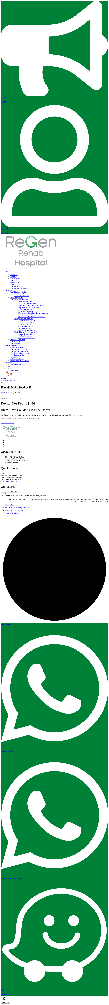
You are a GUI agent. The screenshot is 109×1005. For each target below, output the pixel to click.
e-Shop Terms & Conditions (14, 510)
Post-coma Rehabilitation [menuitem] (27, 315)
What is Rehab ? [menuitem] (19, 294)
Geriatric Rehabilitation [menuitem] (26, 338)
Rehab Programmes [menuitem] (16, 298)
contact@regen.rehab (11, 481)
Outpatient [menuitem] (17, 343)
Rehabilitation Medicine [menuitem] (18, 292)
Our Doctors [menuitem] (14, 273)
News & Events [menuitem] (15, 282)
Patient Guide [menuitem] (14, 357)
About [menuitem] (8, 271)
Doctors (4, 229)
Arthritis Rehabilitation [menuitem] (26, 322)
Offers (3, 97)
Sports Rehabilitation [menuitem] (25, 328)
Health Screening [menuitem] (11, 345)
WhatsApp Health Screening (13, 878)
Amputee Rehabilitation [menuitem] (26, 321)
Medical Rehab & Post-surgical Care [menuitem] (26, 332)
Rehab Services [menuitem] (11, 290)
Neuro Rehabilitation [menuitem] (21, 300)
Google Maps (6, 994)
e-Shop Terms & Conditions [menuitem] (19, 361)
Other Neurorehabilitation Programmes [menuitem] (31, 317)
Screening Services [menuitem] (16, 347)
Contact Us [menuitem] (14, 275)
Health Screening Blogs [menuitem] (22, 288)
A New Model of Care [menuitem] (21, 296)
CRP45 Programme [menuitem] (16, 364)
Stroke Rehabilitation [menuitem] (25, 301)
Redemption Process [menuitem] (17, 359)
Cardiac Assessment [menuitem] (25, 336)
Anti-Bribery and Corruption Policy (17, 507)
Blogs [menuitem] (12, 284)
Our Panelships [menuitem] (15, 279)
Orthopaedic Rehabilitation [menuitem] (23, 319)
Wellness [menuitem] (9, 363)
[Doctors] (54, 227)
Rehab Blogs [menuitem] (18, 286)
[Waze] (54, 988)
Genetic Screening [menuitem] (20, 349)
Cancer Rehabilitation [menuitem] (25, 334)
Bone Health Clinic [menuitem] (25, 324)
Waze (3, 990)
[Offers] (54, 95)
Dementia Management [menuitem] (26, 311)
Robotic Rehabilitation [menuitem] (26, 309)
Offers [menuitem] (8, 366)
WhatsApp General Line (11, 751)
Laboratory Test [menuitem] (19, 355)
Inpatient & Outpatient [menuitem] (17, 340)
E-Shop (4, 102)
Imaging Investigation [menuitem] (21, 353)
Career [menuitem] (12, 280)
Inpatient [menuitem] (17, 342)
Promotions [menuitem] (14, 370)
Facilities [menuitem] (13, 277)
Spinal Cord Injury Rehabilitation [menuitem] (29, 307)
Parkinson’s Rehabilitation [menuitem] (27, 303)
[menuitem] (8, 368)
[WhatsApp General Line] (54, 749)
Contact (4, 233)
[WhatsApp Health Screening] (54, 876)
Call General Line (8, 624)
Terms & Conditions (12, 513)
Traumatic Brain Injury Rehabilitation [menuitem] (31, 305)
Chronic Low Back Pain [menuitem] (26, 326)
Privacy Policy (10, 505)
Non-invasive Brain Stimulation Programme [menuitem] (33, 313)
